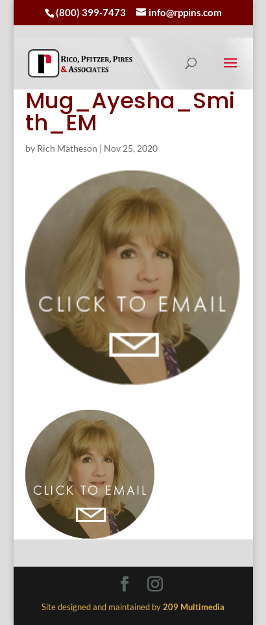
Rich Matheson (67, 148)
